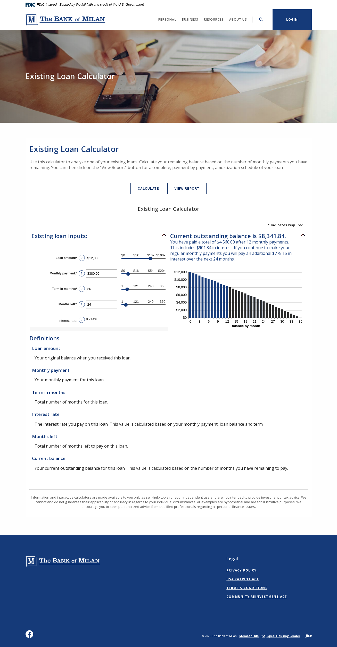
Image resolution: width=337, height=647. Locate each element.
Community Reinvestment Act (256, 596)
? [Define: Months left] (82, 304)
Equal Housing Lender (283, 636)
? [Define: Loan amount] (82, 257)
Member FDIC (249, 636)
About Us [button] (238, 19)
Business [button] (190, 19)
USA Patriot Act (242, 579)
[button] (99, 235)
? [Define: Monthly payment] (82, 273)
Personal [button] (167, 19)
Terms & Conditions (246, 588)
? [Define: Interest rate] (82, 319)
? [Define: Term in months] (82, 288)
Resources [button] (214, 19)
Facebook (31, 636)
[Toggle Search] (261, 19)
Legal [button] (232, 558)
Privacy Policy (241, 570)
